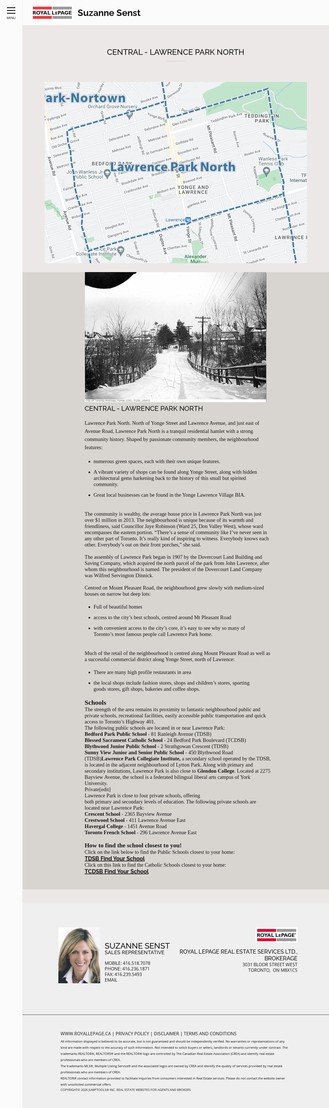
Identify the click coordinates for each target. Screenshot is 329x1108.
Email (111, 980)
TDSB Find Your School (115, 858)
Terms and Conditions (210, 1034)
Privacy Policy (133, 1034)
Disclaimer (167, 1034)
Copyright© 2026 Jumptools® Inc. (88, 1090)
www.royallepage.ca (86, 1034)
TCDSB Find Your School (117, 871)
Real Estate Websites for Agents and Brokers (153, 1090)
